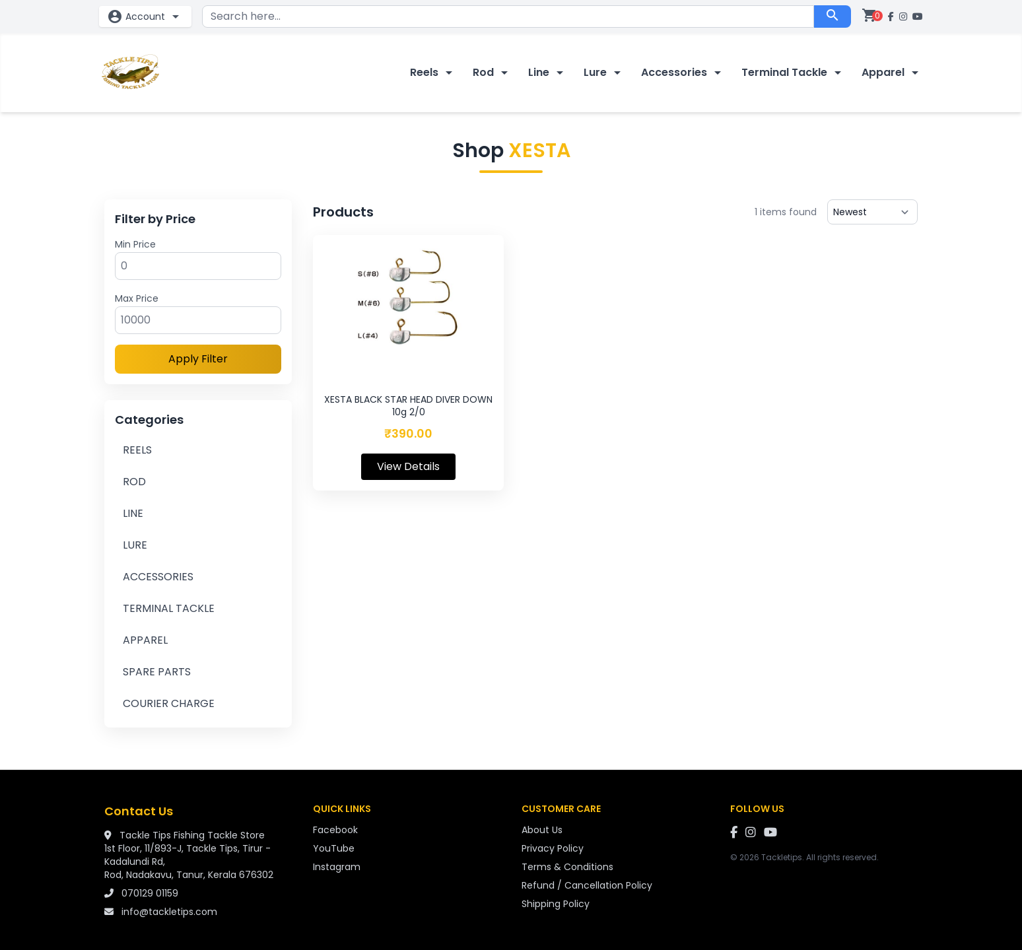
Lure (604, 72)
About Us (542, 829)
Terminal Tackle (793, 72)
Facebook (335, 829)
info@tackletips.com (169, 911)
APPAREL (145, 640)
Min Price (135, 244)
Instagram (336, 866)
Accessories (683, 72)
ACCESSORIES (158, 576)
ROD (134, 481)
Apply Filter (198, 358)
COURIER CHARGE (169, 703)
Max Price (136, 298)
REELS (137, 450)
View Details (408, 466)
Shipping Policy (556, 903)
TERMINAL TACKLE (169, 608)
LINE (133, 513)
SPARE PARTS (157, 671)
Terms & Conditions (567, 866)
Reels (433, 72)
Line (548, 72)
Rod (492, 72)
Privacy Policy (553, 848)
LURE (135, 545)
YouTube (334, 848)
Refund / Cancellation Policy (587, 885)
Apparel (892, 72)
